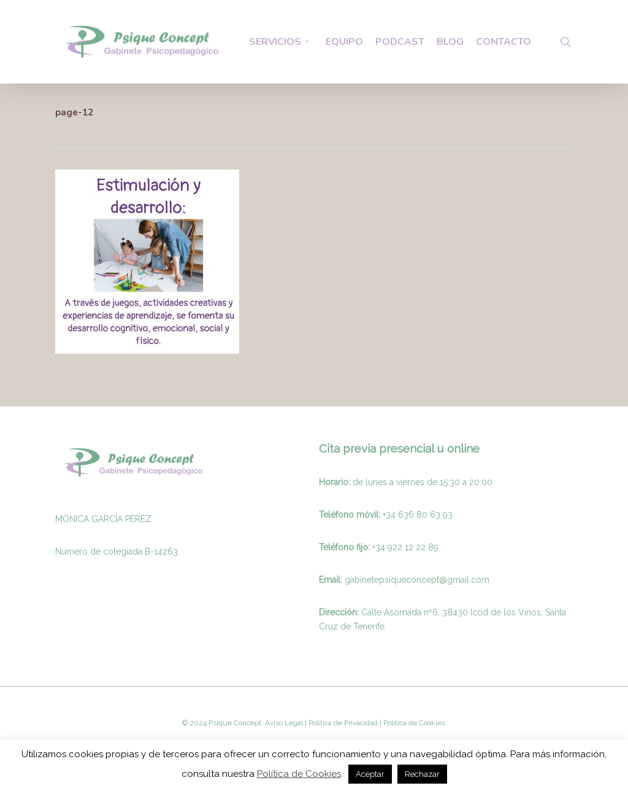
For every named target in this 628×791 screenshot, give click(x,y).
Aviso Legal (284, 723)
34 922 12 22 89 (406, 547)
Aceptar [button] (370, 774)
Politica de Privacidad (342, 723)
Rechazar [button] (422, 774)
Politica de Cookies (413, 723)
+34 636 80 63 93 (418, 515)
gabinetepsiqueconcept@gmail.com (417, 580)
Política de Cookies (299, 773)
